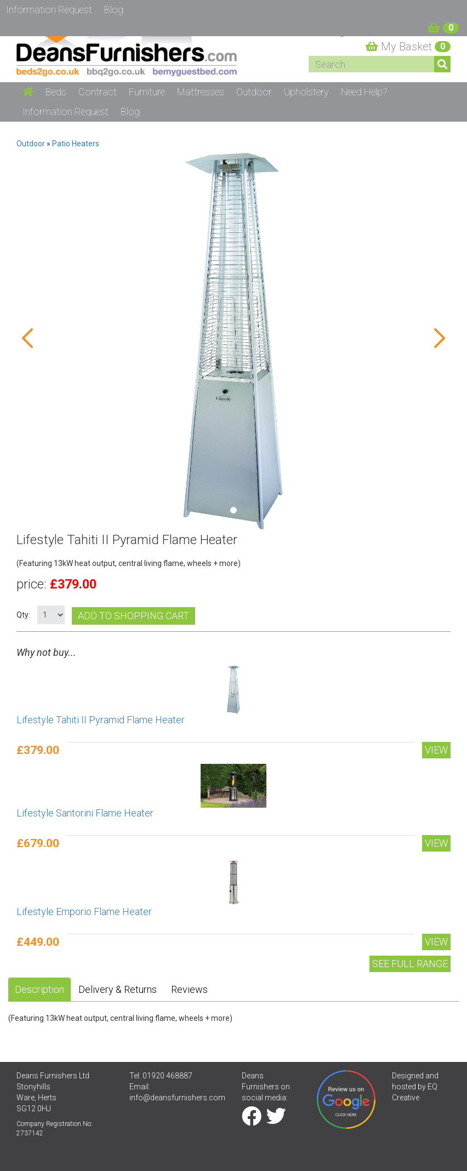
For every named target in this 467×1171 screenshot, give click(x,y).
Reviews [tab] (189, 989)
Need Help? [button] (364, 92)
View (436, 750)
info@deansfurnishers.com (177, 1097)
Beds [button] (55, 92)
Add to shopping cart (133, 615)
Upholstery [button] (306, 92)
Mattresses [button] (200, 92)
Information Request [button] (65, 111)
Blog (130, 111)
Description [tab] (39, 989)
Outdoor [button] (254, 92)
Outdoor (30, 143)
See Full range (410, 963)
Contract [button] (97, 92)
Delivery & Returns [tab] (117, 989)
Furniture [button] (147, 92)
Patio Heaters (75, 143)
